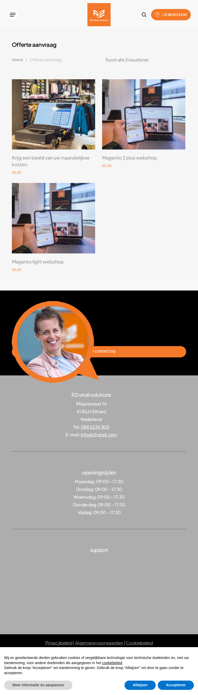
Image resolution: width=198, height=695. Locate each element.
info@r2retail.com (99, 434)
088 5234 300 (95, 427)
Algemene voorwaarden (99, 643)
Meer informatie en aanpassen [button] (38, 685)
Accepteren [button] (176, 685)
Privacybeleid (58, 643)
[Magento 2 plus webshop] (143, 114)
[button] (12, 15)
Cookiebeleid (139, 643)
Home (17, 59)
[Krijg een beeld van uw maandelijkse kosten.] (53, 114)
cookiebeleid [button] (112, 663)
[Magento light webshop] (53, 218)
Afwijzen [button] (140, 685)
